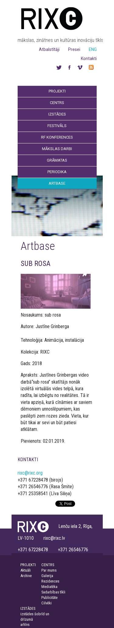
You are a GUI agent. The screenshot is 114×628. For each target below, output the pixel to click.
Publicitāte (49, 597)
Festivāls (57, 125)
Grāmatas (57, 160)
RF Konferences (57, 137)
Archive (26, 575)
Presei (74, 49)
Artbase (57, 183)
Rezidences (50, 581)
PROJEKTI (28, 565)
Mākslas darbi (57, 148)
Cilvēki (46, 603)
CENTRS (47, 565)
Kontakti (89, 58)
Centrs (57, 102)
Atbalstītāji (49, 49)
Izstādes (57, 114)
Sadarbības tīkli (53, 592)
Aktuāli (25, 570)
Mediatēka (49, 586)
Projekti (57, 91)
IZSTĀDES (27, 608)
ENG (93, 49)
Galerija (47, 575)
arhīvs (24, 624)
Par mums (49, 570)
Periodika (57, 172)
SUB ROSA (35, 263)
